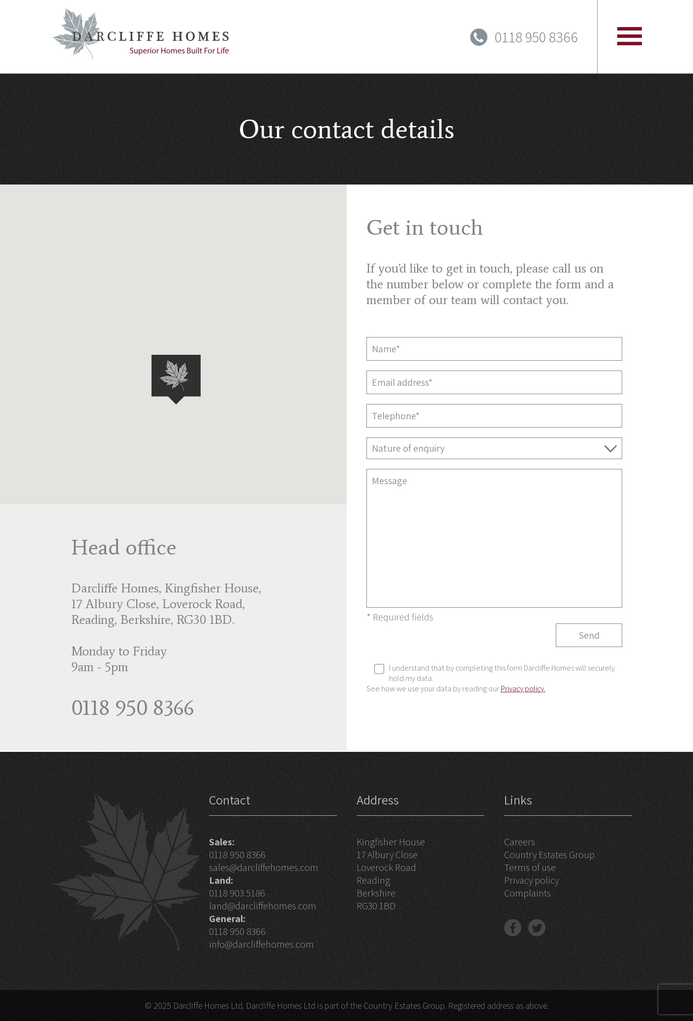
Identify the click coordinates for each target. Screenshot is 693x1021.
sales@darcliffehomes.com (263, 867)
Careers (519, 841)
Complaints (527, 893)
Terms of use (530, 867)
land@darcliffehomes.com (262, 905)
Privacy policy (531, 880)
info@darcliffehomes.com (261, 944)
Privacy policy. (523, 688)
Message (494, 538)
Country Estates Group (549, 854)
